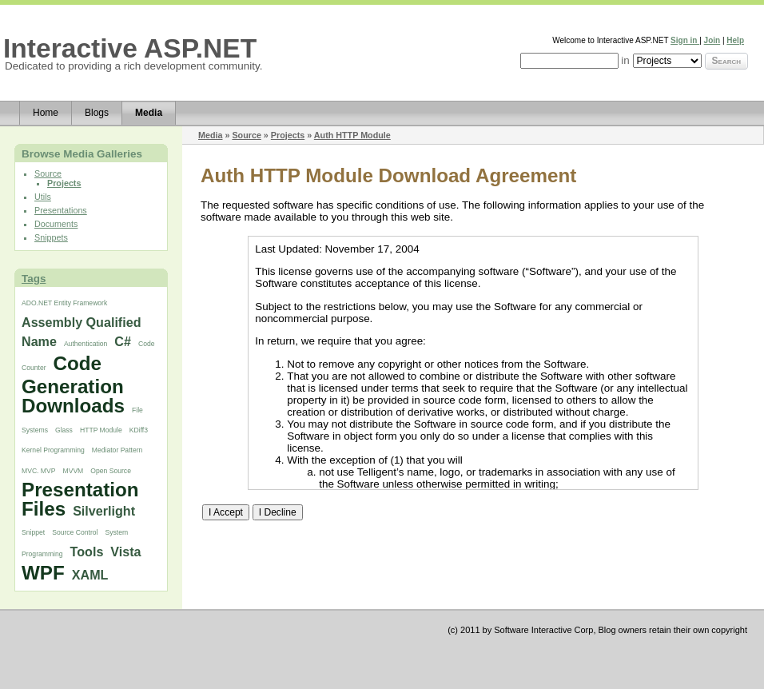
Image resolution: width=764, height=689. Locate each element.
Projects (64, 183)
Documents (56, 224)
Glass (64, 430)
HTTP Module (101, 430)
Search (726, 60)
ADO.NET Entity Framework (64, 303)
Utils (42, 196)
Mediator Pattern (117, 450)
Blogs (97, 112)
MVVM (73, 471)
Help (735, 40)
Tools (87, 551)
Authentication (85, 344)
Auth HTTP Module (352, 135)
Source (48, 173)
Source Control (74, 532)
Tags (34, 279)
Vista (125, 551)
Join (712, 40)
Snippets (51, 237)
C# (122, 341)
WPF (43, 572)
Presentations (60, 210)
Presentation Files (80, 499)
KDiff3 (138, 430)
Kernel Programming (53, 450)
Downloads (73, 405)
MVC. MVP (39, 471)
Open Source (110, 471)
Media (148, 112)
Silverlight (104, 511)
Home (45, 112)
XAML (90, 575)
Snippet (33, 532)
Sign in (684, 40)
